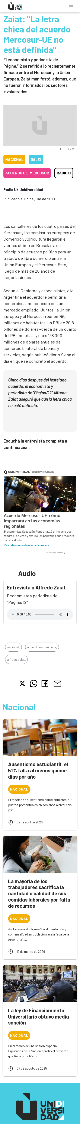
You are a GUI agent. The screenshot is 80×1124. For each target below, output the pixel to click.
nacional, (13, 641)
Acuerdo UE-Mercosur (27, 173)
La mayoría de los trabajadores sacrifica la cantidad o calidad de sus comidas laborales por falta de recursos (39, 887)
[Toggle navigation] (71, 5)
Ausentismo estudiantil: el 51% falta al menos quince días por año (38, 764)
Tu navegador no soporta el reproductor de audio (40, 608)
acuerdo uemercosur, (42, 641)
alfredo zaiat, (16, 653)
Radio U (64, 173)
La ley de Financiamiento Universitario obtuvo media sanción (38, 1010)
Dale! (36, 159)
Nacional (14, 159)
